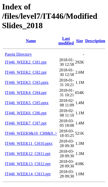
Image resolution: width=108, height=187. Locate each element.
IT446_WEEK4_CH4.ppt (26, 92)
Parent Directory (18, 54)
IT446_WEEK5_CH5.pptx (27, 103)
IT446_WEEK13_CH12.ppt (28, 164)
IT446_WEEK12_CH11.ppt (27, 153)
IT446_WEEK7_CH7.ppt (26, 123)
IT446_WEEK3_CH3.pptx (27, 82)
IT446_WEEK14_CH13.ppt (28, 174)
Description (95, 41)
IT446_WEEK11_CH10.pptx (28, 143)
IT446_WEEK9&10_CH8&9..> (31, 133)
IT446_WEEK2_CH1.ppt (26, 62)
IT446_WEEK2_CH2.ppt (26, 72)
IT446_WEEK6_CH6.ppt (26, 113)
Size (79, 41)
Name (31, 41)
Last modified (66, 40)
